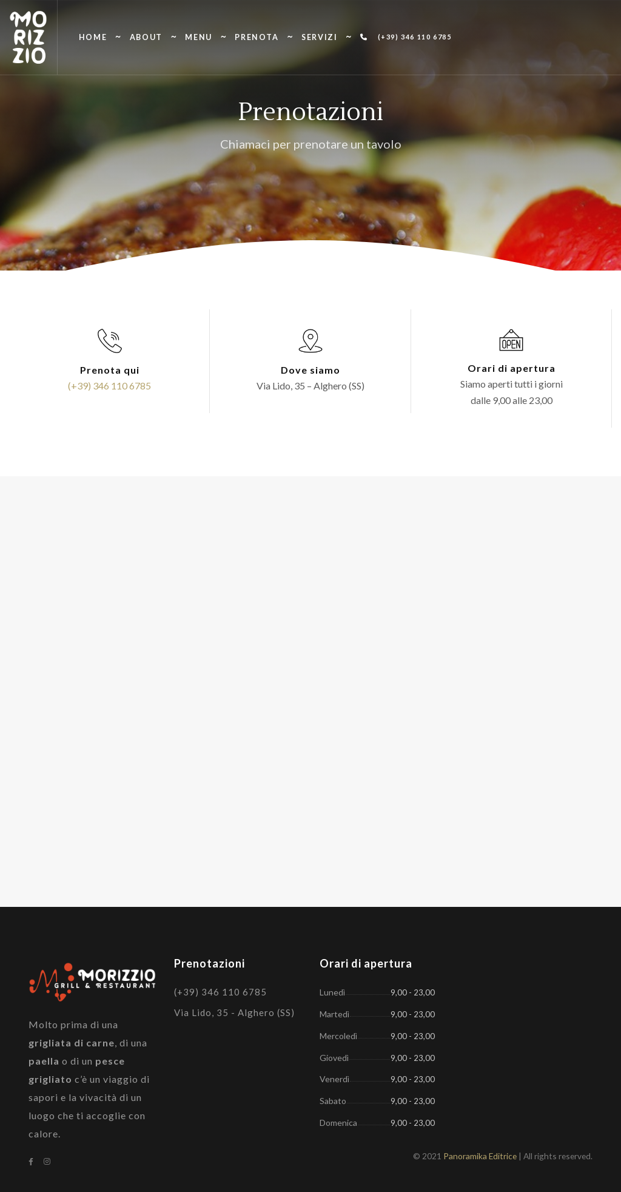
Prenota (256, 37)
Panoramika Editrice (480, 1156)
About (146, 37)
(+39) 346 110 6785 (405, 37)
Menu (198, 37)
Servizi (319, 37)
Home (93, 37)
